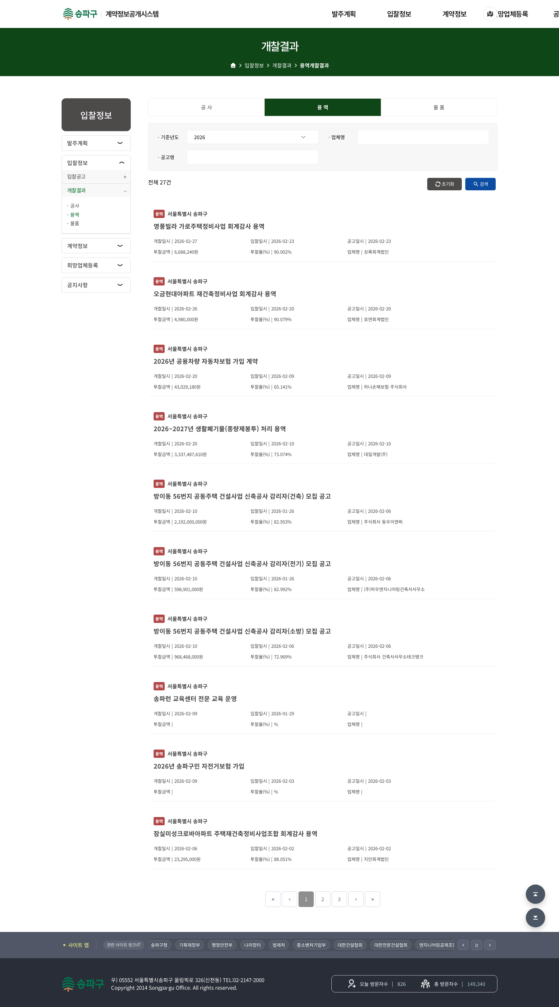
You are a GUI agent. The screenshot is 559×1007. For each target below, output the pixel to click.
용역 (74, 214)
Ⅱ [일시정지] (476, 945)
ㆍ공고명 (165, 157)
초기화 (448, 184)
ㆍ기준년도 (167, 137)
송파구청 (162, 945)
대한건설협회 (353, 945)
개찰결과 (282, 65)
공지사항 (77, 285)
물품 (74, 223)
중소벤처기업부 (314, 945)
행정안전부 (225, 945)
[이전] (463, 945)
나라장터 (255, 945)
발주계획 (344, 14)
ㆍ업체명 (336, 137)
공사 (74, 205)
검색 (484, 184)
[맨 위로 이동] (535, 894)
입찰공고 (76, 176)
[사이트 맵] (490, 14)
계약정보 (454, 14)
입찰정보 (399, 14)
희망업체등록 (510, 14)
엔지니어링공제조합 (441, 945)
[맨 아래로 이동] (535, 917)
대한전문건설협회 (394, 945)
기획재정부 (192, 945)
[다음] (490, 945)
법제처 (282, 945)
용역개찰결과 (314, 65)
